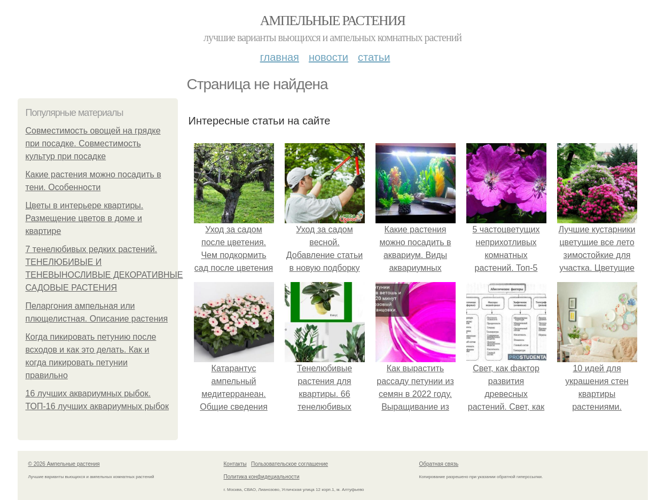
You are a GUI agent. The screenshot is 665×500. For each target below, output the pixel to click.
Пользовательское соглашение (289, 464)
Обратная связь (439, 464)
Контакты (235, 464)
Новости (328, 57)
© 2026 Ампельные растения (64, 464)
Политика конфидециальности (262, 477)
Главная (279, 57)
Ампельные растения (332, 20)
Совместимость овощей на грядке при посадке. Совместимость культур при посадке (93, 143)
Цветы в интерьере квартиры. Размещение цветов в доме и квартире (85, 218)
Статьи (374, 57)
